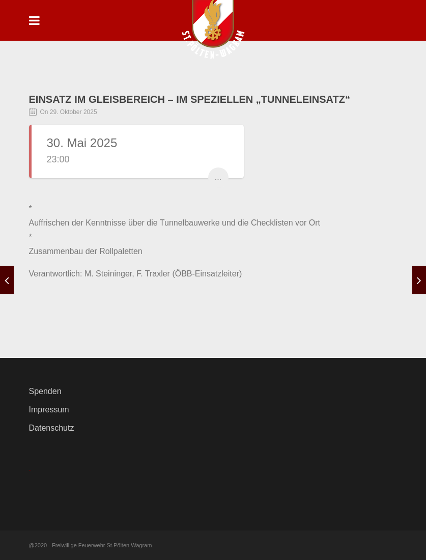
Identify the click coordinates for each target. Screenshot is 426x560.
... (218, 177)
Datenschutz (51, 428)
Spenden (45, 391)
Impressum (49, 409)
